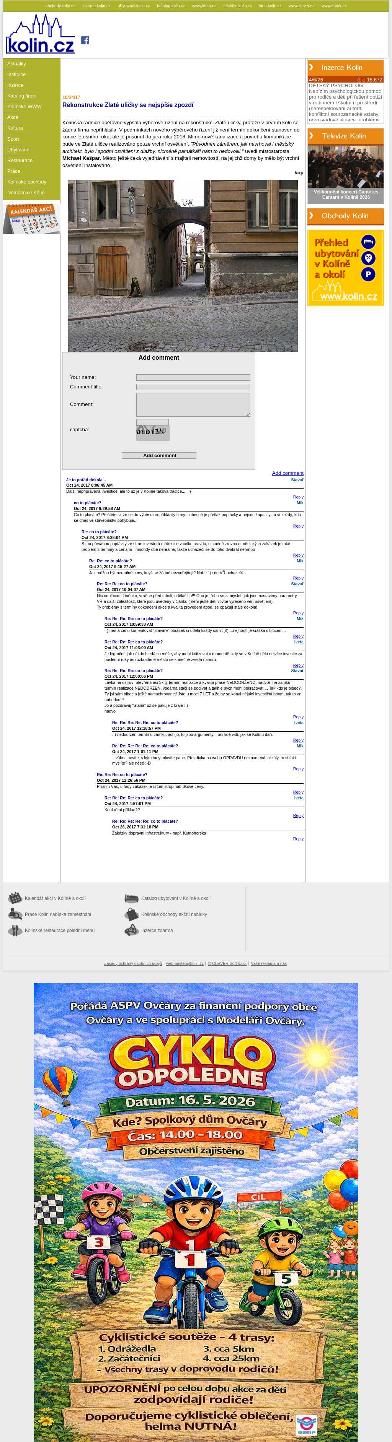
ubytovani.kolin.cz (134, 5)
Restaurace (20, 160)
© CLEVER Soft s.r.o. (227, 963)
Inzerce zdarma (157, 930)
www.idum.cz (204, 5)
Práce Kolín (58, 914)
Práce (13, 171)
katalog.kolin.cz (171, 5)
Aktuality (16, 64)
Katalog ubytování (176, 898)
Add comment (288, 473)
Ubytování (18, 150)
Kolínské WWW (24, 106)
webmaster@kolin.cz (185, 963)
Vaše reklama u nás (269, 963)
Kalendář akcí (55, 898)
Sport (13, 139)
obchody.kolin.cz (61, 5)
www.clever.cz (302, 5)
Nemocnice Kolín (26, 192)
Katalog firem (21, 96)
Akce (12, 117)
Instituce (16, 74)
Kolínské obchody (26, 182)
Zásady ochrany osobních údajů (133, 963)
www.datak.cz (334, 5)
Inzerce (15, 85)
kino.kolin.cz (271, 5)
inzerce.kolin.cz (97, 5)
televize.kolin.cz (238, 5)
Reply (298, 497)
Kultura (15, 128)
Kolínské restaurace (60, 930)
